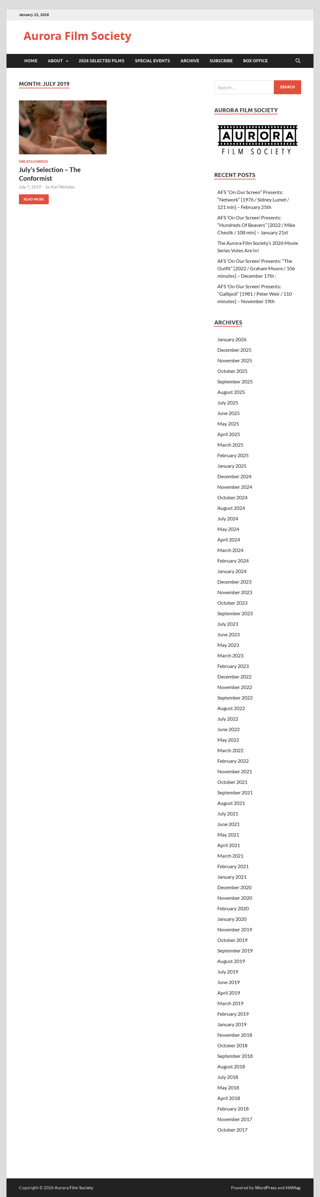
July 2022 (227, 719)
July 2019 (227, 971)
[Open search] (298, 61)
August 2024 (231, 508)
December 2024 (234, 476)
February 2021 (233, 866)
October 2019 (232, 940)
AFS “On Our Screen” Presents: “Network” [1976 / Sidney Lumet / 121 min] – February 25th (253, 199)
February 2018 (233, 1108)
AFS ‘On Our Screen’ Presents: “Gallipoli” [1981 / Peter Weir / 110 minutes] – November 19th (254, 293)
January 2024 (232, 571)
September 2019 (235, 950)
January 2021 (232, 877)
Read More (31, 197)
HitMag (293, 1187)
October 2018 (232, 1045)
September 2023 (235, 613)
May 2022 (228, 740)
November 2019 (234, 929)
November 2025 (234, 360)
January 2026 (232, 339)
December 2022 (234, 676)
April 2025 (228, 434)
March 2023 (230, 655)
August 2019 (231, 961)
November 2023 (234, 592)
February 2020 (233, 908)
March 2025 (230, 445)
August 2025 (231, 392)
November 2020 (234, 898)
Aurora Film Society (77, 35)
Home (30, 60)
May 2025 (228, 423)
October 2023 (232, 603)
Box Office (255, 60)
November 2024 (234, 487)
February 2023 (233, 666)
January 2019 (232, 1024)
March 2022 (230, 750)
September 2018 (235, 1056)
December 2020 (234, 887)
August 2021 (231, 803)
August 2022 (231, 708)
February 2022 (233, 761)
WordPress (266, 1187)
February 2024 (233, 560)
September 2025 (235, 381)
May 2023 (228, 645)
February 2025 (233, 455)
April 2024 (228, 539)
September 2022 (235, 697)
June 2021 (228, 824)
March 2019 (230, 1003)
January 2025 (232, 466)
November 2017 (234, 1119)
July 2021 (227, 813)
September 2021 (235, 792)
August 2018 (231, 1066)
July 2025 (227, 402)
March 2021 (230, 856)
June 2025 (228, 413)
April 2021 (228, 845)
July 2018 (227, 1077)
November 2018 (234, 1035)
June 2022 (228, 729)
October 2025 (232, 371)
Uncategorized (33, 161)
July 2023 (227, 624)
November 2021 (234, 771)
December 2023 (234, 582)
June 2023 (228, 634)
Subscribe (221, 60)
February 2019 (233, 1014)
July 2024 (227, 518)
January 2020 (232, 919)
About (55, 60)
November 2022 (234, 687)
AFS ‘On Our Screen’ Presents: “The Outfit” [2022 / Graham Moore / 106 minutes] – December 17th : (256, 268)
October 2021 (232, 782)
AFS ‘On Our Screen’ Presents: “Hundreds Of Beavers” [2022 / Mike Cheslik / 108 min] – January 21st (256, 224)
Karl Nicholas (63, 186)
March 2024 (230, 550)
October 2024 (232, 497)
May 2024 (228, 529)
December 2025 (234, 350)
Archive (189, 60)
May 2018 (228, 1087)
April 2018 (228, 1098)
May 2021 (228, 834)
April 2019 (228, 993)
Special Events (152, 60)
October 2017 (232, 1130)
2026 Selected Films (101, 60)
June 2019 (228, 982)
